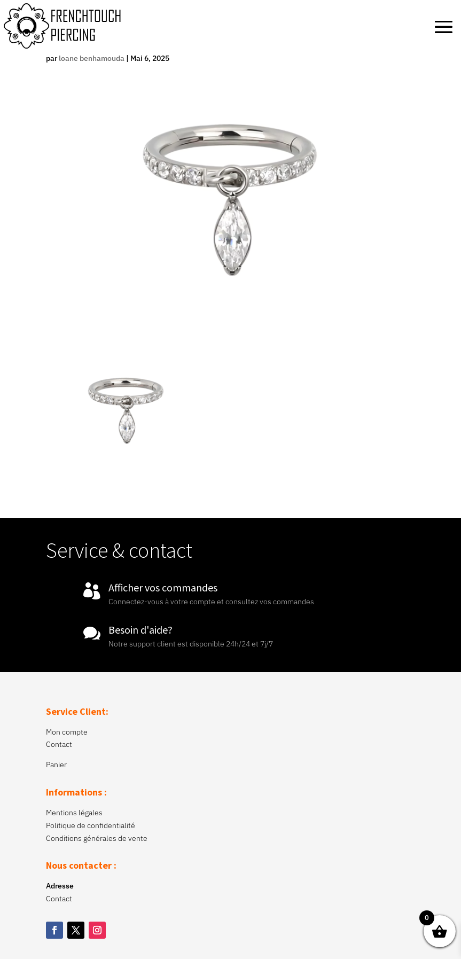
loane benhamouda (91, 58)
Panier (56, 764)
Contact (59, 744)
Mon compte (67, 732)
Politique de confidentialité (90, 825)
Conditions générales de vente (96, 838)
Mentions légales (74, 812)
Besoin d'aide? (140, 629)
